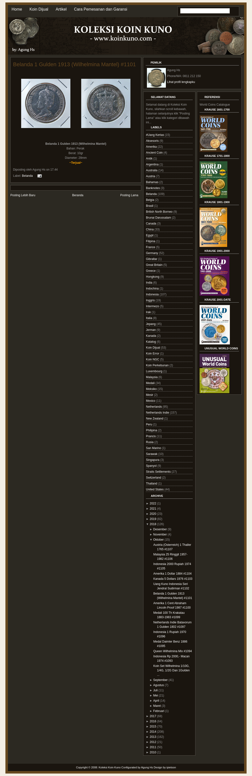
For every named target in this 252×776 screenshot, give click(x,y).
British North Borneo (159, 211)
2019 (153, 519)
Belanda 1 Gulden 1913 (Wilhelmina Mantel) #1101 (74, 64)
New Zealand (155, 418)
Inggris (151, 300)
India (149, 282)
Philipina (152, 430)
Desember (160, 529)
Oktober (158, 539)
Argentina (152, 164)
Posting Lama (129, 195)
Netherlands (154, 406)
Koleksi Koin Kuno (110, 767)
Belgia (150, 200)
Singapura (153, 460)
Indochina (152, 288)
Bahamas (152, 182)
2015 (153, 726)
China (150, 229)
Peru (149, 424)
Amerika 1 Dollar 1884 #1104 (172, 573)
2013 (153, 737)
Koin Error (153, 353)
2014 (153, 731)
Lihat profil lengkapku (181, 82)
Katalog (151, 341)
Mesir (150, 395)
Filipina (151, 241)
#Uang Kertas (155, 135)
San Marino (154, 448)
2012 (153, 742)
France (151, 247)
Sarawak (152, 454)
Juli (155, 690)
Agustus (158, 685)
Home (17, 9)
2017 (153, 716)
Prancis (151, 436)
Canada (151, 223)
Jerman (151, 330)
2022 (153, 503)
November (160, 534)
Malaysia (152, 377)
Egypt (150, 235)
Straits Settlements (159, 471)
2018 (153, 524)
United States (155, 489)
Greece (151, 271)
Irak (149, 312)
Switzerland (154, 477)
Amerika (152, 146)
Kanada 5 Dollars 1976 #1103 (172, 579)
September (160, 680)
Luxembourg (154, 371)
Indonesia (152, 294)
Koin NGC (153, 359)
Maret (157, 706)
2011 (153, 747)
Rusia (150, 442)
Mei (155, 695)
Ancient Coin (154, 152)
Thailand (152, 483)
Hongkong (153, 276)
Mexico (151, 401)
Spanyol (152, 466)
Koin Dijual (39, 9)
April (156, 700)
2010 (153, 752)
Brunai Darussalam (159, 217)
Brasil (150, 206)
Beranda (77, 195)
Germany (152, 253)
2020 (153, 514)
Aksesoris (152, 141)
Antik (149, 158)
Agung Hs (147, 767)
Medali (151, 383)
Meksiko (152, 389)
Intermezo (153, 306)
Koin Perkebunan (157, 365)
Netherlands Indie (158, 412)
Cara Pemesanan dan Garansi (100, 9)
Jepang (151, 324)
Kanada (151, 336)
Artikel (61, 9)
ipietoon (171, 767)
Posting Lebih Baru (22, 195)
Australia (152, 170)
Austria (151, 176)
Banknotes (153, 188)
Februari (158, 711)
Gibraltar (152, 259)
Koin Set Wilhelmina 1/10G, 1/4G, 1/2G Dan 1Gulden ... (171, 670)
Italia (149, 318)
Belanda (27, 175)
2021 (153, 508)
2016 (153, 721)
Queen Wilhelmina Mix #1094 (172, 651)
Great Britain (154, 265)
